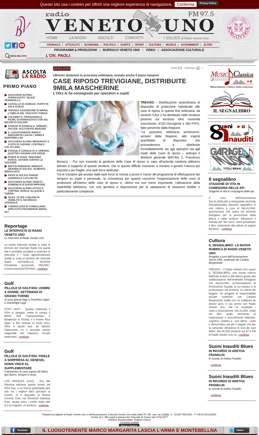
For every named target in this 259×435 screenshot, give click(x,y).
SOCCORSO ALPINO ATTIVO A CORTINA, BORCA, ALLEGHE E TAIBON (24, 191)
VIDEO (150, 50)
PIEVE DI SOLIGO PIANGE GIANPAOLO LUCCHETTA (23, 176)
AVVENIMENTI (190, 44)
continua (227, 228)
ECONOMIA (91, 44)
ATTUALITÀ (72, 44)
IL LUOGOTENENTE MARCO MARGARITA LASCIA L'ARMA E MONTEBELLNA (24, 135)
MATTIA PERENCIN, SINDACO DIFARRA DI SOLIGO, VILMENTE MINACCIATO (24, 169)
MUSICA (171, 44)
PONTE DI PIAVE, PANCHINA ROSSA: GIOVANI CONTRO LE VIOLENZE (23, 160)
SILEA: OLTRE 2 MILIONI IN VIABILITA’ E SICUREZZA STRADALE (21, 200)
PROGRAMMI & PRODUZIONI (75, 50)
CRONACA (53, 44)
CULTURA (155, 44)
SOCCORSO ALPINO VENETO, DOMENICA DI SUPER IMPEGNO (26, 183)
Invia (177, 68)
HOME (52, 38)
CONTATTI (134, 38)
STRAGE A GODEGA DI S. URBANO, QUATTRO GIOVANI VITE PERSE (29, 152)
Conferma (185, 4)
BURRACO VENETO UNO (121, 50)
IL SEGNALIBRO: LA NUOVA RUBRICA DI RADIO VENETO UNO (230, 249)
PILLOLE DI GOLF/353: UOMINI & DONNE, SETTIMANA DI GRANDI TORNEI (27, 292)
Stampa (192, 68)
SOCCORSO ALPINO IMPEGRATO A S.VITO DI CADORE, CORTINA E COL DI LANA (26, 144)
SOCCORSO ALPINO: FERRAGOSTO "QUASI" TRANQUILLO (20, 98)
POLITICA (110, 44)
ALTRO (207, 44)
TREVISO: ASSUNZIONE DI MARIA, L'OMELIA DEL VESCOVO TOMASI (28, 111)
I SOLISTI (186, 38)
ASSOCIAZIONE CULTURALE (182, 50)
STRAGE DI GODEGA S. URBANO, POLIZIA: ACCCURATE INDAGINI (27, 127)
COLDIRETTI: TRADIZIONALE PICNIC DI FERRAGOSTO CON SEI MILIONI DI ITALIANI (26, 120)
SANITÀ (125, 44)
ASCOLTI (106, 38)
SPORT (139, 44)
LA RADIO (77, 38)
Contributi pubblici (129, 422)
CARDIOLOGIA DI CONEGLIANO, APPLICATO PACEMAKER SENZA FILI (25, 209)
